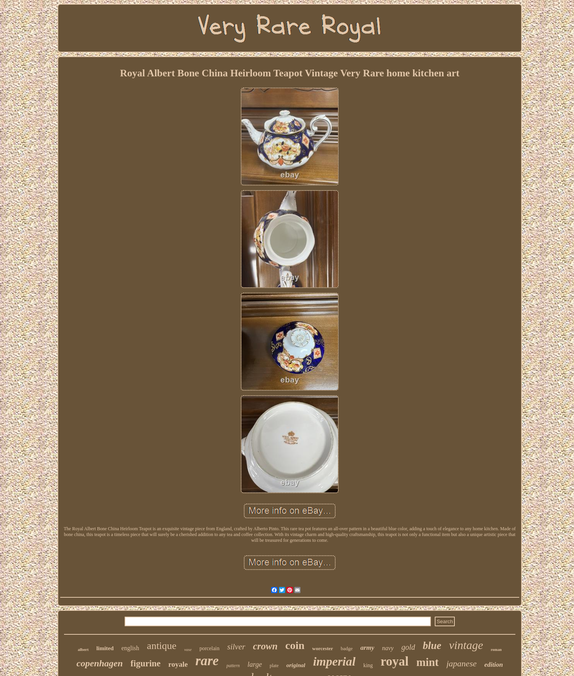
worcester (322, 648)
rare (207, 660)
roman (496, 649)
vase (188, 649)
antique (162, 645)
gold (408, 647)
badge (347, 648)
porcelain (209, 648)
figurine (145, 663)
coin (295, 645)
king (368, 665)
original (295, 665)
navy (387, 648)
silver (236, 646)
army (367, 647)
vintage (466, 645)
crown (265, 646)
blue (432, 645)
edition (493, 664)
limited (105, 648)
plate (274, 665)
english (130, 648)
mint (427, 662)
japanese (461, 663)
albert (83, 649)
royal (395, 661)
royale (177, 664)
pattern (233, 665)
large (255, 664)
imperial (334, 661)
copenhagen (99, 663)
